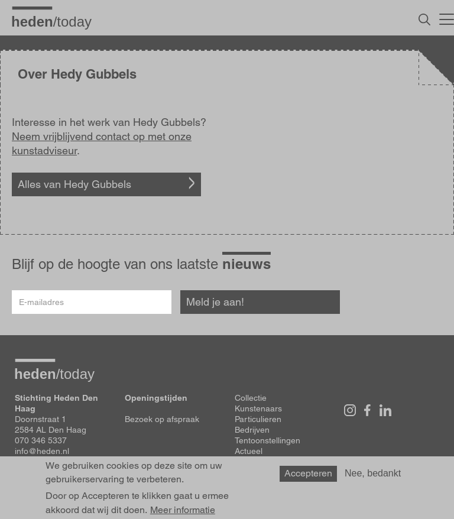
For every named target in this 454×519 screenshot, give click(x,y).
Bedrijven (252, 429)
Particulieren (258, 419)
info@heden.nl (42, 451)
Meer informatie (182, 510)
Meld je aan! (215, 302)
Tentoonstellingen (267, 440)
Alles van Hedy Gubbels (74, 184)
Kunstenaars (258, 408)
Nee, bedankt (373, 473)
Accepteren (308, 473)
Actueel (248, 451)
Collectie (251, 398)
